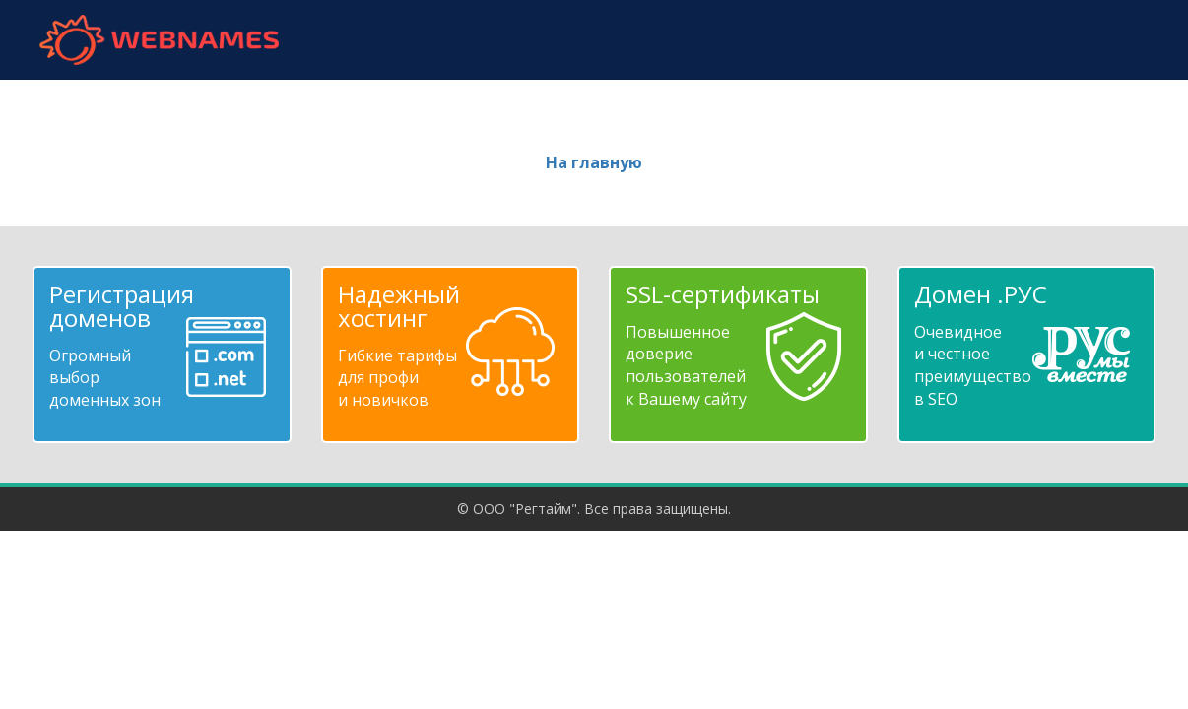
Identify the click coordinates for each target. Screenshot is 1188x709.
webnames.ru (159, 40)
